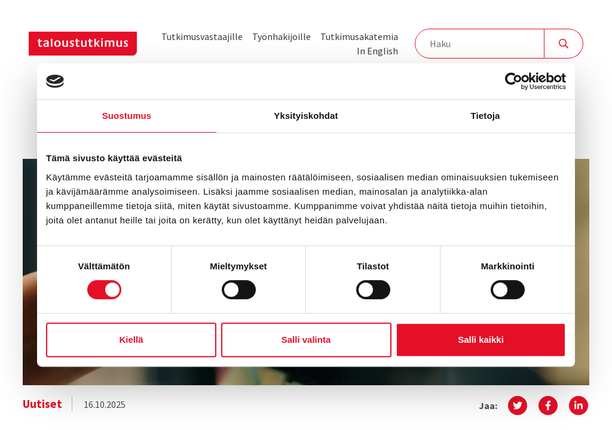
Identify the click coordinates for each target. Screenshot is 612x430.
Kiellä (131, 339)
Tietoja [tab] (485, 115)
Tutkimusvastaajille (202, 36)
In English (377, 51)
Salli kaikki (481, 339)
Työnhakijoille (281, 36)
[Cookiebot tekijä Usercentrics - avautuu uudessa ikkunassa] (513, 81)
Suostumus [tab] (127, 115)
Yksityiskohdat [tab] (306, 115)
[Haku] (479, 44)
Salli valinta (306, 339)
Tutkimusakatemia (359, 36)
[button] (517, 405)
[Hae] (563, 44)
